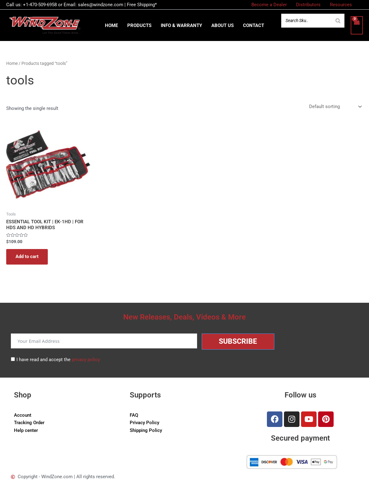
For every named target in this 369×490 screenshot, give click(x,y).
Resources (341, 4)
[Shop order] (335, 107)
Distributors (308, 4)
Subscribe (238, 341)
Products (139, 25)
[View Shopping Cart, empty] (357, 25)
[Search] (338, 20)
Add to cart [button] (27, 257)
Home (111, 25)
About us (222, 25)
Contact (253, 25)
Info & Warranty (181, 25)
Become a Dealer (269, 4)
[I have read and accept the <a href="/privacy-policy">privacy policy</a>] (13, 359)
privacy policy (86, 359)
